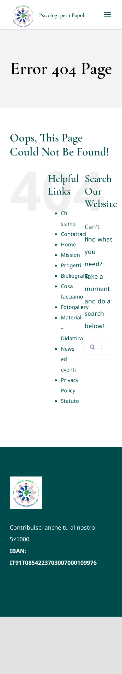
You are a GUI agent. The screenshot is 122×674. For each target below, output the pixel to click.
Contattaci (73, 234)
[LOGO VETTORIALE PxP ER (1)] (26, 479)
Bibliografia (75, 275)
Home (68, 244)
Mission (70, 254)
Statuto (70, 400)
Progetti (71, 265)
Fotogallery (74, 307)
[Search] (93, 347)
